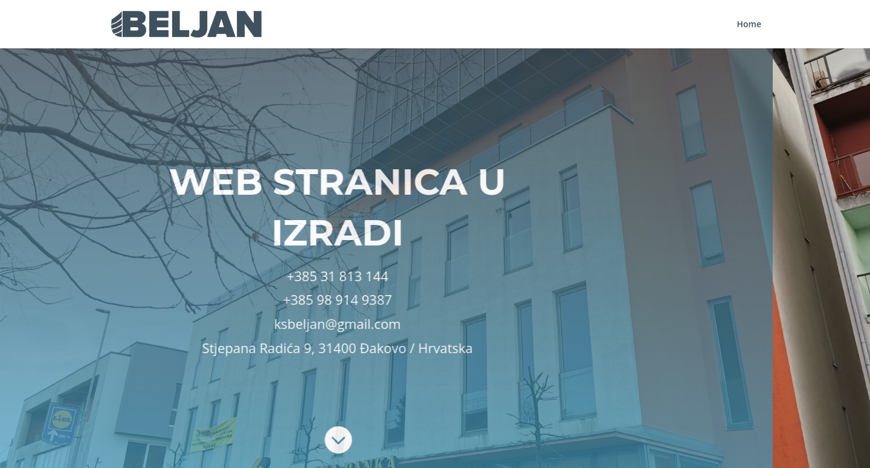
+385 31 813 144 (233, 276)
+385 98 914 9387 (233, 299)
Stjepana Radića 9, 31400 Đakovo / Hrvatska (233, 348)
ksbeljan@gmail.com (233, 323)
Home (749, 25)
